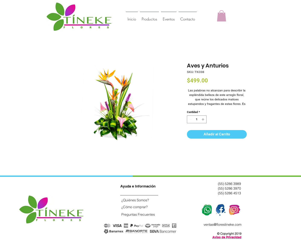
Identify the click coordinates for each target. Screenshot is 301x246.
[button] (221, 16)
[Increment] (203, 119)
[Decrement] (190, 119)
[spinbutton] (196, 119)
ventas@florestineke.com (222, 224)
